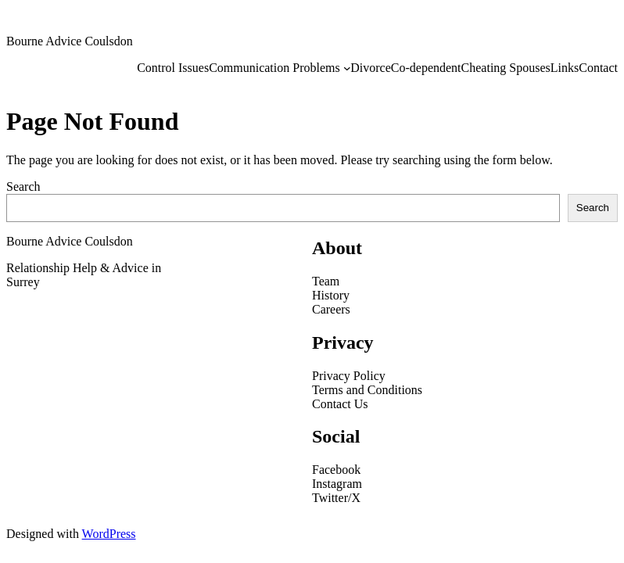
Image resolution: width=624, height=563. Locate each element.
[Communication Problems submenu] (347, 68)
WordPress (109, 533)
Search (23, 186)
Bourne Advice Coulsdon (69, 41)
